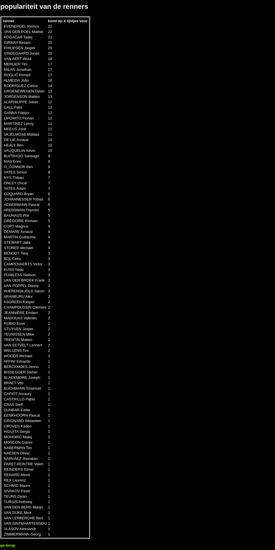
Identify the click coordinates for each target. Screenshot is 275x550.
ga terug (7, 545)
